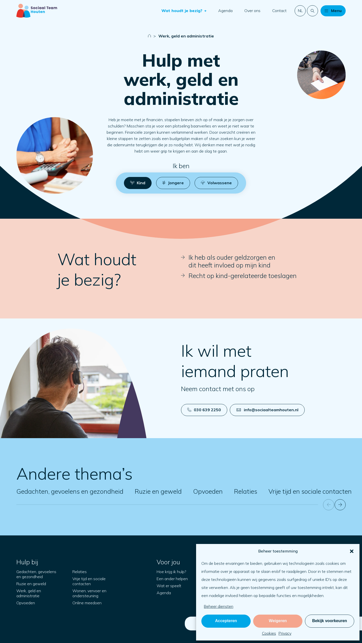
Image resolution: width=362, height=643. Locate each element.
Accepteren (226, 621)
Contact (279, 10)
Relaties (245, 491)
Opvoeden (208, 491)
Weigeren (278, 621)
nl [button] (300, 10)
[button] (351, 551)
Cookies (269, 633)
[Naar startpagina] (36, 11)
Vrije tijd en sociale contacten (310, 491)
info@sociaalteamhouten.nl (267, 409)
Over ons (252, 10)
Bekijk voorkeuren (329, 621)
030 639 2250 (204, 409)
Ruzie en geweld (158, 491)
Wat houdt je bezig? (182, 10)
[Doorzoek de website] (312, 10)
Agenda (225, 10)
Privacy (285, 633)
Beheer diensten (218, 606)
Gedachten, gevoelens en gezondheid (69, 491)
